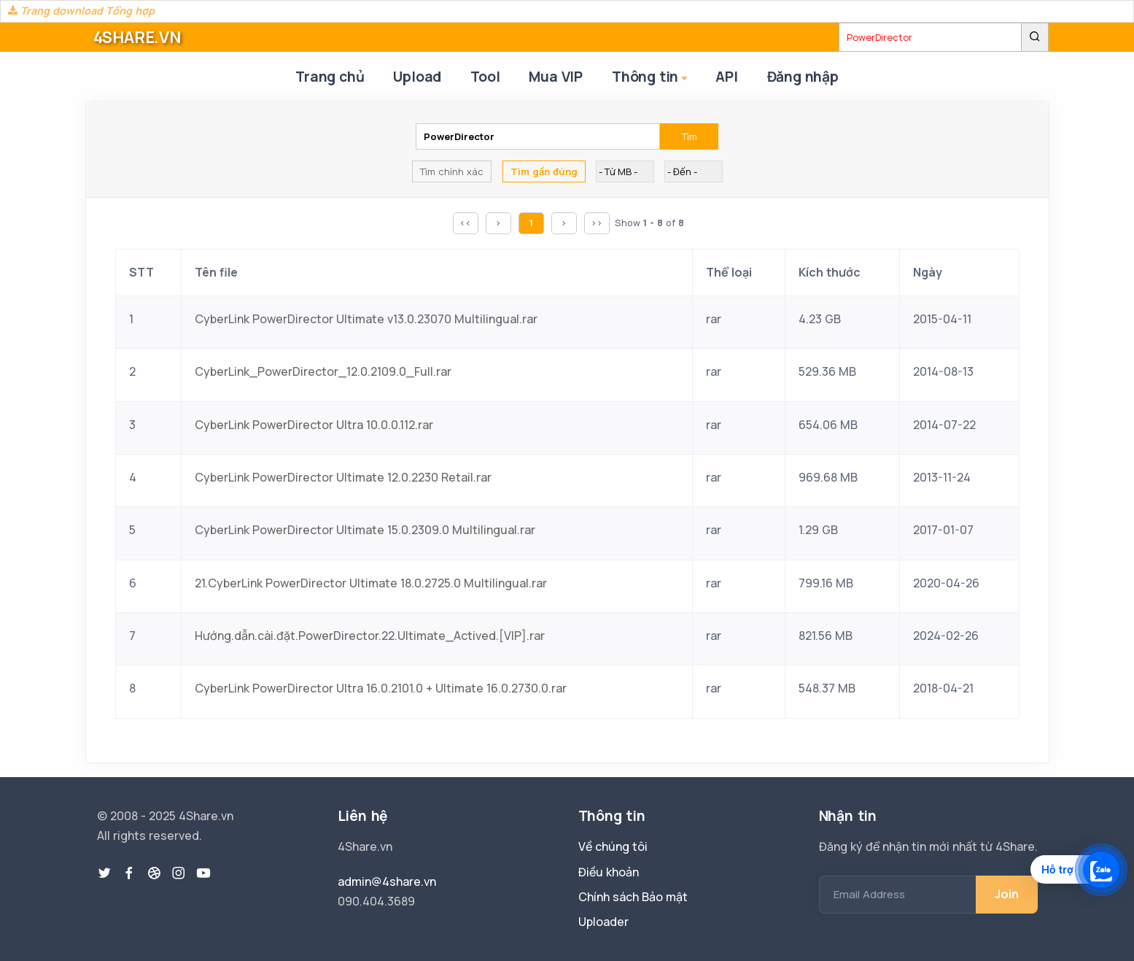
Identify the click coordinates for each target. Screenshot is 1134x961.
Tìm (689, 136)
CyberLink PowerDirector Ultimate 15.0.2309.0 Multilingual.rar (365, 530)
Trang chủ (329, 76)
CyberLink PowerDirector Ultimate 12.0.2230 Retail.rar (343, 477)
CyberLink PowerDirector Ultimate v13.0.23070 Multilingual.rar (366, 319)
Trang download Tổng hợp (81, 11)
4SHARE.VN (137, 37)
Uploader (603, 922)
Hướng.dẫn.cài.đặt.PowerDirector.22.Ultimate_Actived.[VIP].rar (370, 636)
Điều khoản (608, 872)
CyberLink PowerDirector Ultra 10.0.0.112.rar (314, 425)
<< (465, 222)
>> (596, 222)
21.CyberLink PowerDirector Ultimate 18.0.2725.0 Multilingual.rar (371, 583)
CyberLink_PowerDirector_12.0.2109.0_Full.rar (323, 371)
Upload (417, 76)
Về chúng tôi (613, 846)
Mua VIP (556, 76)
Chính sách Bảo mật (633, 897)
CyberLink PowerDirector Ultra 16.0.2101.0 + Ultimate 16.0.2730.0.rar (381, 688)
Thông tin (651, 77)
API (726, 76)
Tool (485, 76)
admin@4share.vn (387, 881)
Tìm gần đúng (544, 171)
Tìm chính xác (451, 171)
